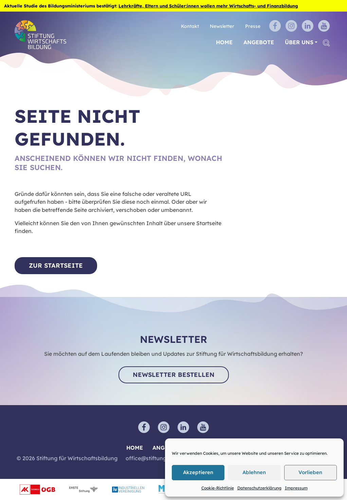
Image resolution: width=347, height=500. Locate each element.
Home (224, 42)
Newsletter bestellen (174, 375)
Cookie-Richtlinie (217, 487)
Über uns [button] (299, 42)
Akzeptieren (198, 472)
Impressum (296, 487)
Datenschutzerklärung (259, 487)
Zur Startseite (56, 265)
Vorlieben (310, 472)
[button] (326, 42)
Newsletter (222, 26)
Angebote (258, 42)
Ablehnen (254, 472)
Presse (252, 26)
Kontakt (190, 26)
